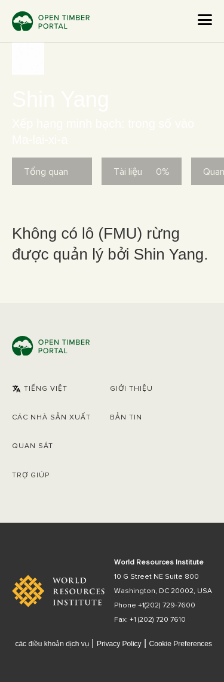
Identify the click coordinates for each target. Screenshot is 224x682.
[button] (39, 389)
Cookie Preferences (180, 644)
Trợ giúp (31, 475)
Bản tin (126, 417)
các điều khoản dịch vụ (51, 644)
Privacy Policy (119, 644)
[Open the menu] (205, 19)
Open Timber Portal (51, 21)
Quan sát (32, 446)
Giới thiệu (131, 389)
